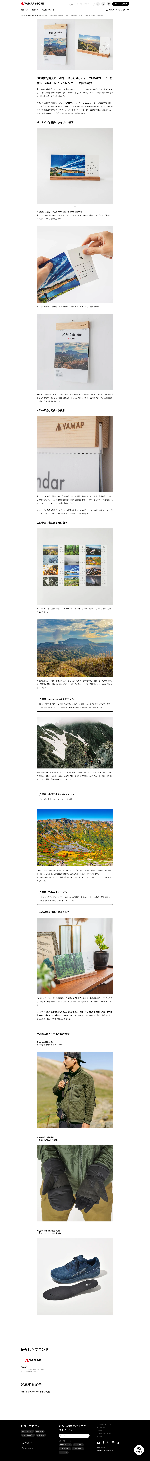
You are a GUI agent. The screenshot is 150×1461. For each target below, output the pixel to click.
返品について (39, 1431)
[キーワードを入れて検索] (82, 4)
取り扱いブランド (48, 10)
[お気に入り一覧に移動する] (98, 4)
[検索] (74, 1436)
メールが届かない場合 (28, 1435)
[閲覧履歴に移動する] (103, 4)
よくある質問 (123, 10)
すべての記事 (32, 16)
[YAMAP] (33, 1360)
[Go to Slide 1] (74, 67)
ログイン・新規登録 (121, 4)
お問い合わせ (40, 1435)
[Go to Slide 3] (76, 206)
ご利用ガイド (111, 10)
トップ (23, 16)
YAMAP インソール (65, 1445)
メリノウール (63, 1452)
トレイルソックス (65, 1448)
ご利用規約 (100, 1430)
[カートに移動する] (109, 4)
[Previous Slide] (41, 44)
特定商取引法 (101, 1428)
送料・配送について (27, 1431)
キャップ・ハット (78, 1448)
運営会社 (100, 1436)
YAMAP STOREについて (104, 1425)
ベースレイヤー (78, 1445)
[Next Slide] (108, 44)
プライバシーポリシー (104, 1433)
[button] (75, 44)
